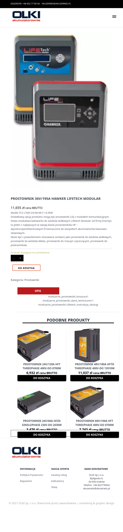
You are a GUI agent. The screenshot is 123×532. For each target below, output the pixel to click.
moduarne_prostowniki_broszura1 (68, 296)
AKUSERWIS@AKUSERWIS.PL (56, 3)
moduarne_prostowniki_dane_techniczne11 (68, 300)
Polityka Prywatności (31, 475)
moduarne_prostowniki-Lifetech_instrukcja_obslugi (68, 304)
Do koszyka (26, 268)
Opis (38, 291)
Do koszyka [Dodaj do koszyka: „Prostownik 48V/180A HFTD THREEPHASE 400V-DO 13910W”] (94, 378)
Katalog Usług (59, 475)
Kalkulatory (57, 481)
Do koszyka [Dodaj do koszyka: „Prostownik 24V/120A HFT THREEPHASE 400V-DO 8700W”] (41, 378)
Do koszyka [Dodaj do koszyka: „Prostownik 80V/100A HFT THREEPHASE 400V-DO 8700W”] (94, 435)
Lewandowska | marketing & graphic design (86, 503)
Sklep (54, 487)
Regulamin (26, 481)
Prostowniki (31, 280)
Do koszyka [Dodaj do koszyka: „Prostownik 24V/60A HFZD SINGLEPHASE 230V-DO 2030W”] (41, 435)
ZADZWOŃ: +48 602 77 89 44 (25, 3)
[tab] (38, 290)
